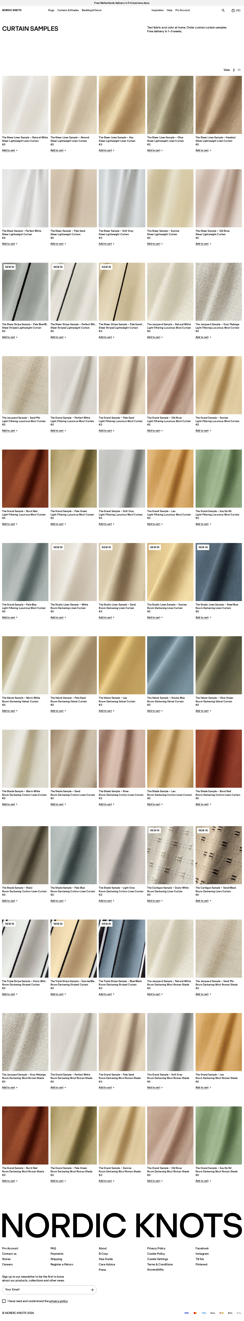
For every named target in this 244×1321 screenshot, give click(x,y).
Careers (7, 1264)
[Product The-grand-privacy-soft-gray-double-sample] (170, 1042)
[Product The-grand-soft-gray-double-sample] (122, 479)
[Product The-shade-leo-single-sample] (170, 759)
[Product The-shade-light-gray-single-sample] (122, 855)
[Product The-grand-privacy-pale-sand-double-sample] (122, 1042)
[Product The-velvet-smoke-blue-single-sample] (170, 665)
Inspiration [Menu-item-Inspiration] (158, 10)
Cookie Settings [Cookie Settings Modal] (157, 1259)
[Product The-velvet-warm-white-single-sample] (25, 665)
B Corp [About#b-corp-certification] (103, 1253)
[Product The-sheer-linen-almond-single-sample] (74, 105)
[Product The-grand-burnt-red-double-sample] (25, 479)
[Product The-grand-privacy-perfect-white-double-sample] (74, 1042)
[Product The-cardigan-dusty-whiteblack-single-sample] (170, 855)
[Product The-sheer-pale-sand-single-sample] (74, 198)
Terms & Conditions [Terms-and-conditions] (160, 1264)
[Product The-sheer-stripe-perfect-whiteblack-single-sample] (74, 292)
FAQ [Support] (53, 1248)
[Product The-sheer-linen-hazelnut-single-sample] (219, 105)
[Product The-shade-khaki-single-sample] (25, 855)
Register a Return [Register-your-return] (62, 1264)
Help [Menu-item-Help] (169, 10)
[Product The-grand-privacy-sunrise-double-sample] (122, 1135)
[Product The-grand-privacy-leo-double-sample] (219, 1042)
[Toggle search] (223, 10)
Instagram (202, 1253)
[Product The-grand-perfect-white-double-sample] (74, 385)
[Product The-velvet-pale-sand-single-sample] (74, 665)
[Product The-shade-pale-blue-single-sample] (74, 855)
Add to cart (10, 150)
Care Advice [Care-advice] (107, 1264)
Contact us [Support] (9, 1253)
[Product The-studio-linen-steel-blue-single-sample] (219, 572)
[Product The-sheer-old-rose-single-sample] (219, 198)
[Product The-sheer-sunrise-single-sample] (170, 198)
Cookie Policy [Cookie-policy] (156, 1253)
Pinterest (202, 1264)
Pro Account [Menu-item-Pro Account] (182, 10)
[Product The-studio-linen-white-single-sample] (74, 572)
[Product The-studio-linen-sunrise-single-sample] (170, 572)
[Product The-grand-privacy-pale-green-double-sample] (74, 1135)
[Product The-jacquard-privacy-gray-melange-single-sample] (25, 1042)
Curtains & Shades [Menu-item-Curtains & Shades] (68, 10)
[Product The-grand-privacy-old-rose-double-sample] (170, 1135)
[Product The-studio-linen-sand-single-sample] (122, 572)
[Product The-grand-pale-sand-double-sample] (122, 385)
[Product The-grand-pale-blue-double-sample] (25, 572)
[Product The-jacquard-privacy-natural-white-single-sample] (170, 949)
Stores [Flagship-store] (6, 1259)
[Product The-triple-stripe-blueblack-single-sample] (122, 949)
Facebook (202, 1248)
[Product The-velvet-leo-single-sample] (122, 665)
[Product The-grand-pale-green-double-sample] (74, 479)
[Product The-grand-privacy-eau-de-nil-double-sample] (219, 1135)
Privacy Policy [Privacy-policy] (156, 1248)
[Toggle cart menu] (235, 10)
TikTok (200, 1259)
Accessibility (155, 1269)
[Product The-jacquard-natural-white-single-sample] (170, 292)
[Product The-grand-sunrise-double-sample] (219, 385)
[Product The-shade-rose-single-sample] (122, 759)
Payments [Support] (57, 1253)
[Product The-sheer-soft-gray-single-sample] (122, 198)
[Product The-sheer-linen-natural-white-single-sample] (25, 105)
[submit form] (92, 1290)
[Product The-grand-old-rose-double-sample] (170, 385)
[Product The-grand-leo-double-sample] (170, 479)
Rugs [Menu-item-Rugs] (51, 10)
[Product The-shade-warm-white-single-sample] (25, 759)
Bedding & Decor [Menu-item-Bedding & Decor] (92, 10)
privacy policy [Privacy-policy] (58, 1301)
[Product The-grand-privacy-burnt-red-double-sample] (25, 1135)
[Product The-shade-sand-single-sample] (74, 759)
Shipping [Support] (56, 1259)
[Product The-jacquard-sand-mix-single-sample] (25, 385)
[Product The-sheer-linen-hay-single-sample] (122, 105)
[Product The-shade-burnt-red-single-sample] (219, 759)
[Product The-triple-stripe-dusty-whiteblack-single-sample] (25, 949)
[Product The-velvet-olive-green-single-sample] (219, 665)
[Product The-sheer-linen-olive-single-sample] (170, 105)
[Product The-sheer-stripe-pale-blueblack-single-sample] (25, 292)
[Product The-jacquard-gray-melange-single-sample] (219, 292)
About (103, 1248)
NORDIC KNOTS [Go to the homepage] (12, 10)
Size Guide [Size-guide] (106, 1259)
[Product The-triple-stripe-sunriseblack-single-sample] (74, 949)
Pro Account (10, 1248)
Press (102, 1270)
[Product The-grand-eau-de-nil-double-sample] (219, 479)
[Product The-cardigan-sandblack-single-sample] (219, 855)
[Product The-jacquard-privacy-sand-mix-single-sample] (219, 949)
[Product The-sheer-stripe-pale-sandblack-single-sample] (122, 292)
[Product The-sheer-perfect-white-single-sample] (25, 198)
